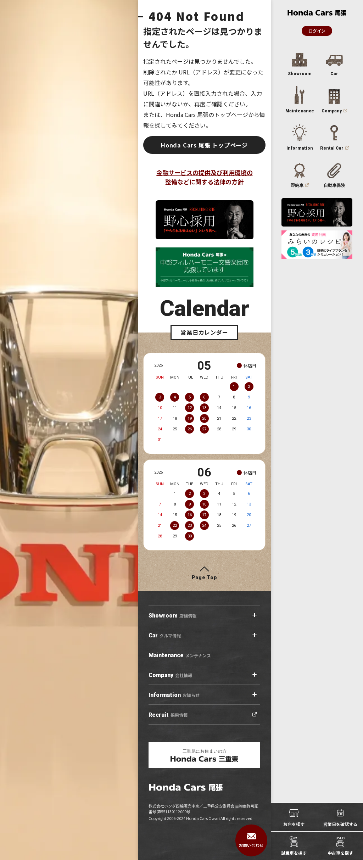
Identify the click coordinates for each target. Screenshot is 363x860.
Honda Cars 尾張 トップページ (204, 145)
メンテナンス (180, 655)
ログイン (316, 31)
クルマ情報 (165, 635)
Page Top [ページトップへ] (204, 577)
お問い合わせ (251, 840)
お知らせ (174, 695)
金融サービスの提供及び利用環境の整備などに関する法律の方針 (204, 177)
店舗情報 (172, 616)
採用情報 (168, 715)
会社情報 (170, 675)
